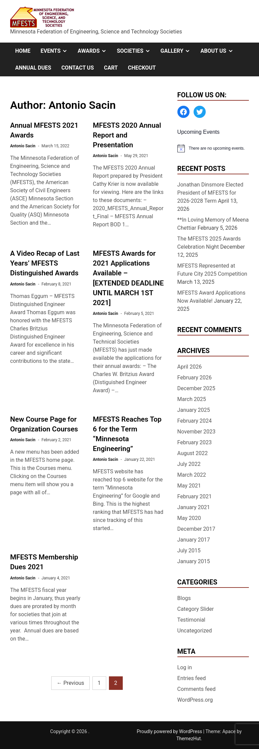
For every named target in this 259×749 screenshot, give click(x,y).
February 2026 (194, 377)
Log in (184, 667)
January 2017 (193, 539)
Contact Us (77, 68)
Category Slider (195, 609)
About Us (219, 51)
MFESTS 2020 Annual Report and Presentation (127, 135)
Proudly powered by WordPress (170, 731)
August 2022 (192, 453)
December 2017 (196, 529)
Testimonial (191, 620)
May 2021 (189, 485)
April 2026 (189, 367)
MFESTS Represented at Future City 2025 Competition (212, 270)
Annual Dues (33, 68)
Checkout (142, 68)
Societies (136, 51)
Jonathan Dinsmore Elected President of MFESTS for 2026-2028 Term (210, 192)
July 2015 (189, 550)
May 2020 (189, 518)
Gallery (178, 51)
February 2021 (194, 496)
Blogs (184, 598)
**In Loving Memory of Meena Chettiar (213, 224)
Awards (95, 51)
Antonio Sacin (22, 146)
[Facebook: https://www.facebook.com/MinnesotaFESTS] (183, 112)
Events (56, 51)
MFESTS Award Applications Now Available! (211, 297)
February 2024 (194, 421)
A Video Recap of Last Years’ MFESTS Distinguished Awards (45, 263)
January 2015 (193, 561)
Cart (111, 68)
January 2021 (193, 507)
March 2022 (191, 475)
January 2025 (193, 410)
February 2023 (194, 442)
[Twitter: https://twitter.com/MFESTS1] (200, 112)
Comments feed (196, 689)
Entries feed (191, 678)
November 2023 (196, 431)
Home (22, 51)
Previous (70, 683)
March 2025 (191, 399)
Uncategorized (194, 630)
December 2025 (196, 388)
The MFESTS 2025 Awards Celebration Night (209, 242)
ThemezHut (188, 738)
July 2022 (189, 464)
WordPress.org (195, 700)
